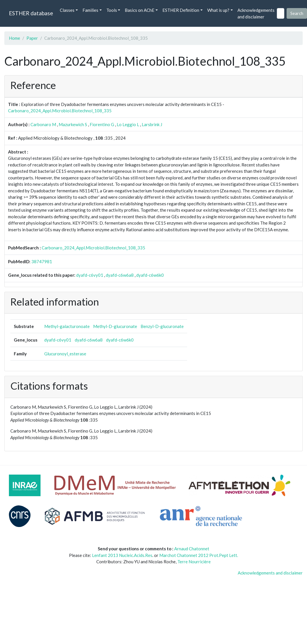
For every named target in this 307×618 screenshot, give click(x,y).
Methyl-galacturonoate (67, 326)
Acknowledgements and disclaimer (256, 13)
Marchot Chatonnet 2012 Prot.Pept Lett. (198, 555)
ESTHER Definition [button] (180, 10)
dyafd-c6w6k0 (150, 275)
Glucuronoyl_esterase (65, 353)
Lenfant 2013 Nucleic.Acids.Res (122, 555)
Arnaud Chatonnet (191, 548)
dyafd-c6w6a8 (120, 275)
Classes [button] (67, 10)
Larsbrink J (152, 124)
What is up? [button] (218, 10)
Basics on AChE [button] (139, 10)
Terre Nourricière (194, 561)
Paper (32, 38)
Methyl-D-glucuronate (115, 326)
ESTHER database (31, 13)
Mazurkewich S (73, 124)
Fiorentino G (102, 124)
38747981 (41, 261)
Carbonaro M (43, 124)
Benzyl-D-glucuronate (162, 326)
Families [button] (90, 10)
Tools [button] (111, 10)
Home (14, 38)
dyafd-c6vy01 (89, 275)
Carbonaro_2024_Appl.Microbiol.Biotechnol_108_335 (60, 110)
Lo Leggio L (128, 124)
